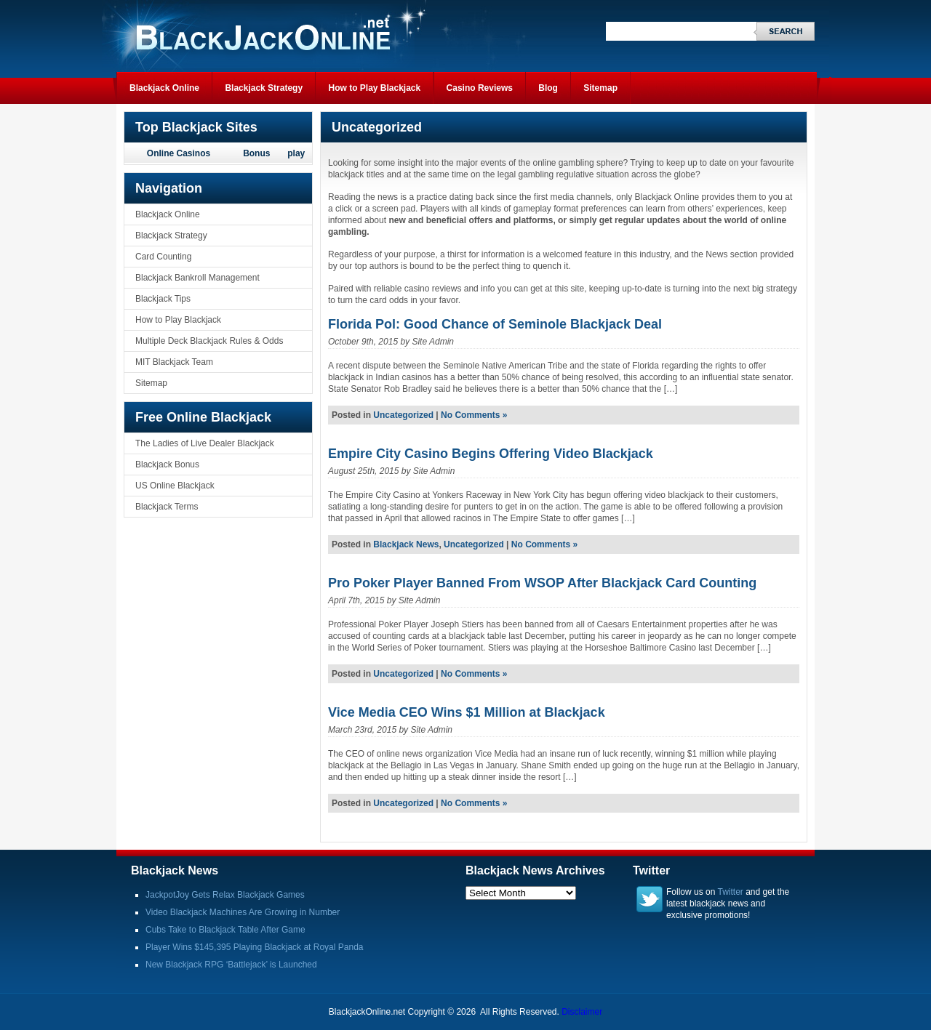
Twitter (730, 892)
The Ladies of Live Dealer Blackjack (204, 443)
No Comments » (474, 415)
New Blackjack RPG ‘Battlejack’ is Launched (231, 964)
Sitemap (600, 88)
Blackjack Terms (166, 507)
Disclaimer (582, 1012)
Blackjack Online (164, 88)
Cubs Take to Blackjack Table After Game (225, 930)
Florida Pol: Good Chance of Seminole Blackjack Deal (495, 324)
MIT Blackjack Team (174, 362)
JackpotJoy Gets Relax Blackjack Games (225, 895)
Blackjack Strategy (264, 88)
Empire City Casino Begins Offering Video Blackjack (490, 453)
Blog (548, 88)
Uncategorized (403, 415)
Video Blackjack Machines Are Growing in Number (242, 912)
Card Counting (163, 257)
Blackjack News (406, 544)
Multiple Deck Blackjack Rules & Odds (209, 341)
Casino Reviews (480, 88)
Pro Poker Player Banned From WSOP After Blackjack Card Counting (542, 583)
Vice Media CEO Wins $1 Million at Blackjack (466, 712)
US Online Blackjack (175, 485)
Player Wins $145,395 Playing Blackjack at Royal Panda (254, 947)
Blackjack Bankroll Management (197, 278)
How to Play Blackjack (374, 88)
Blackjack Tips (163, 299)
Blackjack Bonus (167, 464)
